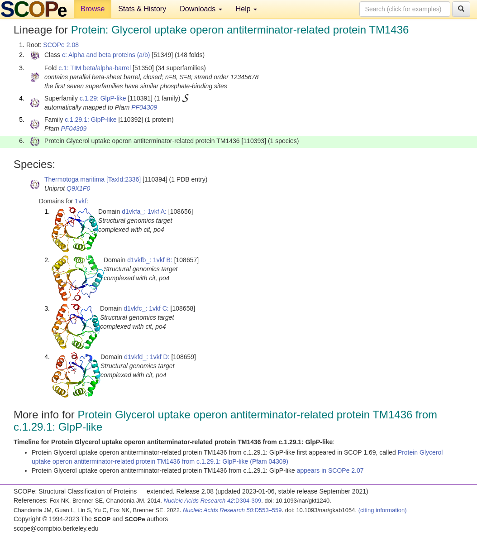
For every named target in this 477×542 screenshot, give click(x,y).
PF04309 (144, 107)
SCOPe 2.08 (61, 44)
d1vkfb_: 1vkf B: (149, 260)
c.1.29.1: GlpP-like (90, 119)
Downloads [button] (201, 9)
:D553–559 (232, 510)
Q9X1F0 (78, 188)
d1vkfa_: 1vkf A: (144, 211)
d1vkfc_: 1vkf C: (146, 308)
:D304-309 (213, 500)
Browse (93, 9)
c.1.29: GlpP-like (103, 98)
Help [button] (246, 9)
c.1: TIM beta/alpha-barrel (94, 68)
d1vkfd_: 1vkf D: (146, 356)
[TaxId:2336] (123, 179)
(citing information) (382, 510)
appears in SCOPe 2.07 (330, 470)
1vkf (80, 201)
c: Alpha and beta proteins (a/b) (106, 54)
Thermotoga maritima (74, 179)
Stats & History (142, 9)
